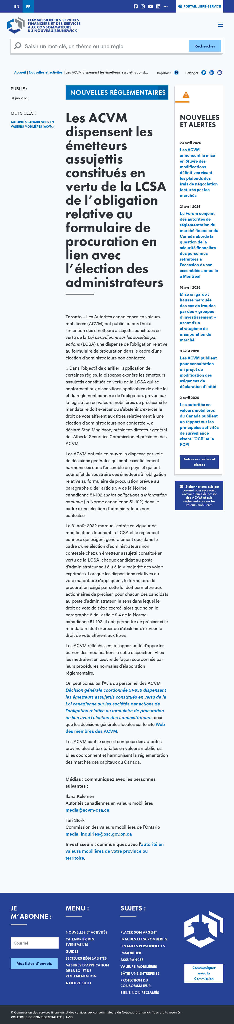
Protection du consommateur (135, 983)
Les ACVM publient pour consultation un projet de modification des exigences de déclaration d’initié (198, 372)
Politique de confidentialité (36, 1017)
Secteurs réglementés (86, 958)
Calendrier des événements (80, 942)
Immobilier (130, 952)
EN (16, 6)
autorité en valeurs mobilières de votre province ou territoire (115, 851)
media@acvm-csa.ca (87, 809)
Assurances (132, 959)
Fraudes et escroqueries (143, 939)
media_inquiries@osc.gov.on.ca (99, 833)
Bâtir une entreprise (139, 973)
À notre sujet (78, 983)
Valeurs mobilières (138, 966)
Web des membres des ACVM (115, 727)
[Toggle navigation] (220, 25)
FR (28, 6)
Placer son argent (138, 932)
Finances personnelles (142, 946)
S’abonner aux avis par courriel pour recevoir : (199, 495)
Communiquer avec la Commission (203, 973)
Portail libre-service (202, 6)
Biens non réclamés (139, 992)
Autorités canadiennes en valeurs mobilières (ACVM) (32, 124)
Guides (72, 951)
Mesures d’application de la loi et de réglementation (87, 971)
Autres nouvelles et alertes (199, 462)
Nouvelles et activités (46, 72)
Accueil (20, 72)
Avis (69, 1017)
